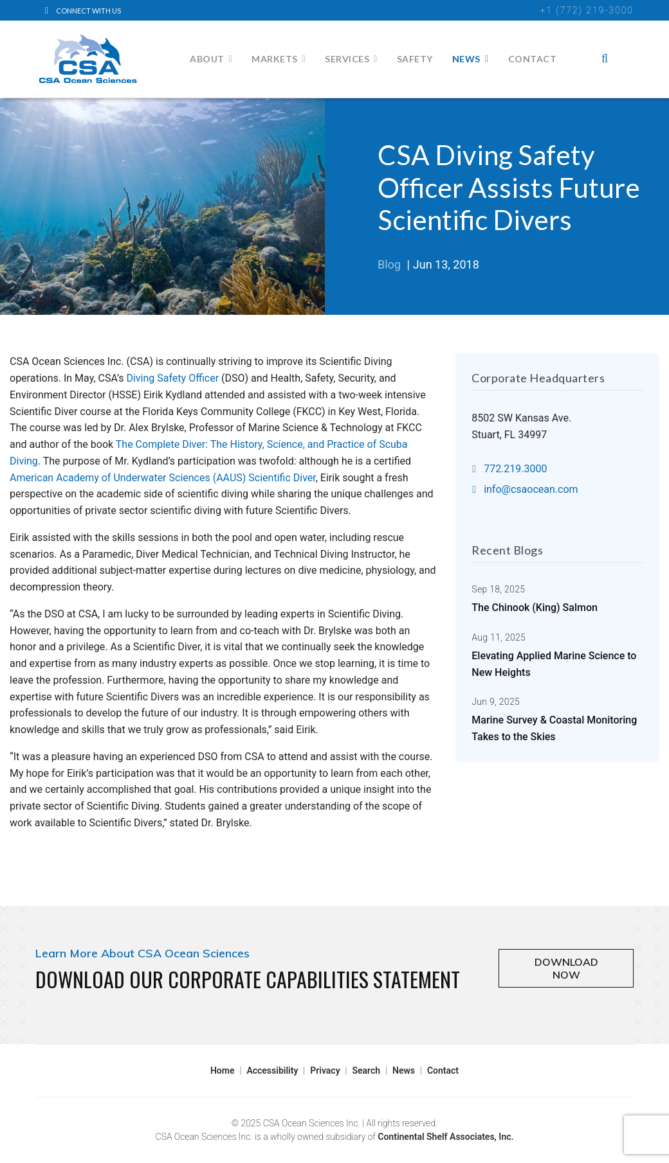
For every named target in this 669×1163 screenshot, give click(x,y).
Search (367, 1070)
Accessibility (272, 1070)
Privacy (325, 1070)
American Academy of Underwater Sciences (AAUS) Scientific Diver (163, 478)
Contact (532, 58)
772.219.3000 (509, 469)
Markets (275, 58)
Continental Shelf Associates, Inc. (445, 1137)
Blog (389, 264)
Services (347, 58)
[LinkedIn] (87, 10)
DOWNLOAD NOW (566, 968)
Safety (415, 58)
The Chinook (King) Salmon (535, 598)
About (207, 58)
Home (222, 1070)
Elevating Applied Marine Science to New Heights (554, 655)
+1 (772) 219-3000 (587, 10)
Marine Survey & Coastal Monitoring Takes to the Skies (554, 719)
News (466, 58)
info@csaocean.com (525, 489)
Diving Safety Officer (173, 378)
